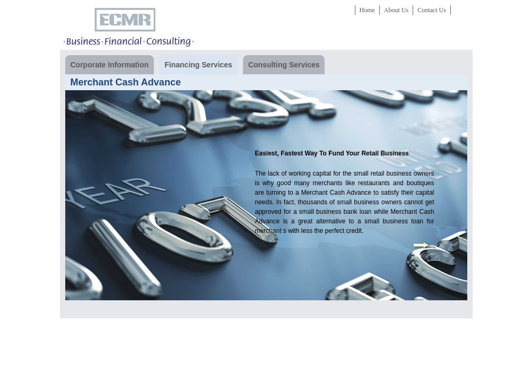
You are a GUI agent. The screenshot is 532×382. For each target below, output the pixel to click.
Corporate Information (107, 64)
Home (367, 10)
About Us (396, 10)
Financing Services (195, 64)
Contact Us (431, 10)
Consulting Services (281, 64)
